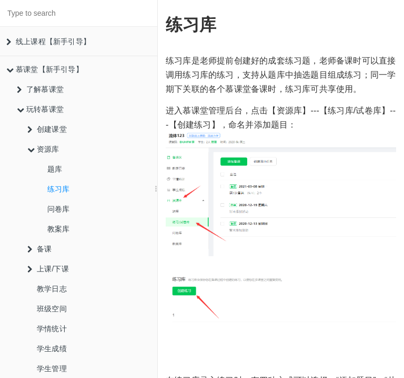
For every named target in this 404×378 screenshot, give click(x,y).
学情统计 (52, 328)
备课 (39, 249)
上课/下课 (48, 269)
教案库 (58, 229)
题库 (54, 169)
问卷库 (58, 209)
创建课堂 (47, 129)
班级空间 (52, 308)
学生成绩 (52, 348)
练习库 (58, 189)
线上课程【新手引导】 (48, 41)
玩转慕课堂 (40, 109)
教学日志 (52, 289)
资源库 (43, 149)
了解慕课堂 (40, 89)
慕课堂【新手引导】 (44, 69)
